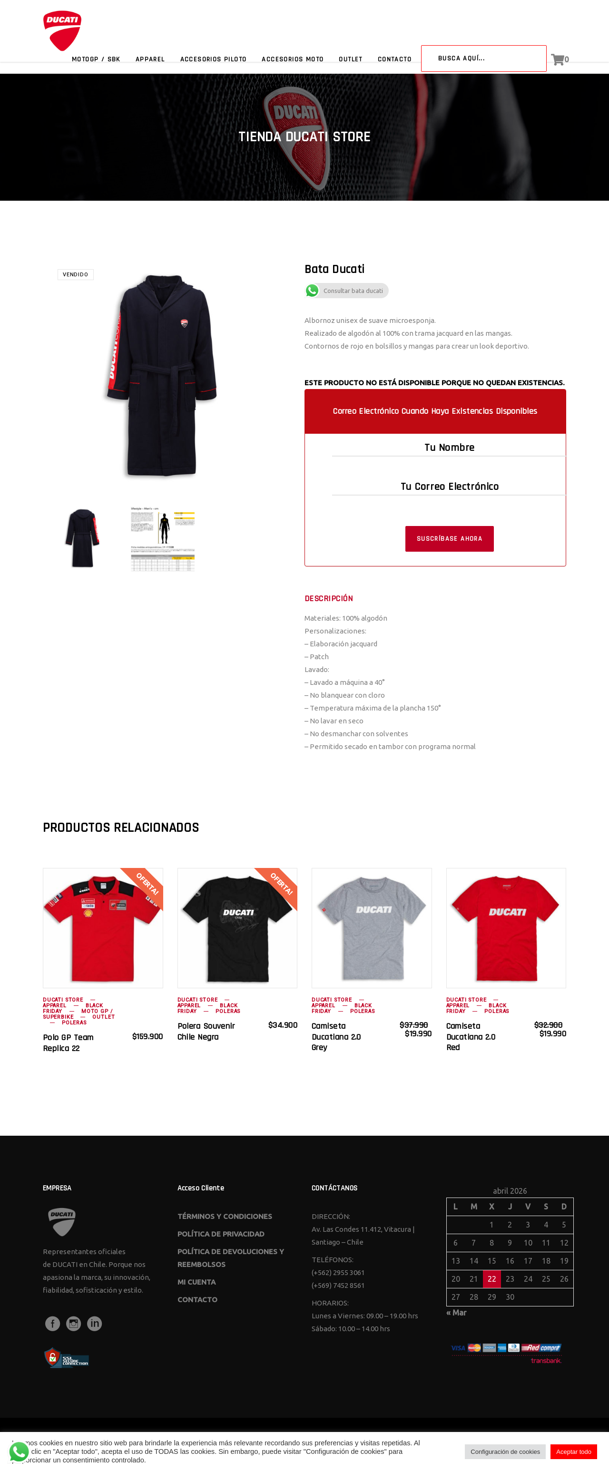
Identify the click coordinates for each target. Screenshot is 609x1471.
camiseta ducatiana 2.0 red (471, 1037)
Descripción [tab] (328, 598)
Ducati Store (63, 1000)
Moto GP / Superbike (77, 1014)
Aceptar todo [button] (573, 1451)
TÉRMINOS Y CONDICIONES (224, 1216)
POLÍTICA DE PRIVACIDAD (221, 1234)
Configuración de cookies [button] (505, 1451)
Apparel (55, 1006)
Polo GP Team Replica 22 (68, 1043)
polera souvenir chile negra (206, 1031)
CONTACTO (197, 1300)
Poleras (74, 1023)
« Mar (456, 1312)
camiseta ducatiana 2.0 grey (336, 1037)
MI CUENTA (196, 1282)
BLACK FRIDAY (73, 1008)
